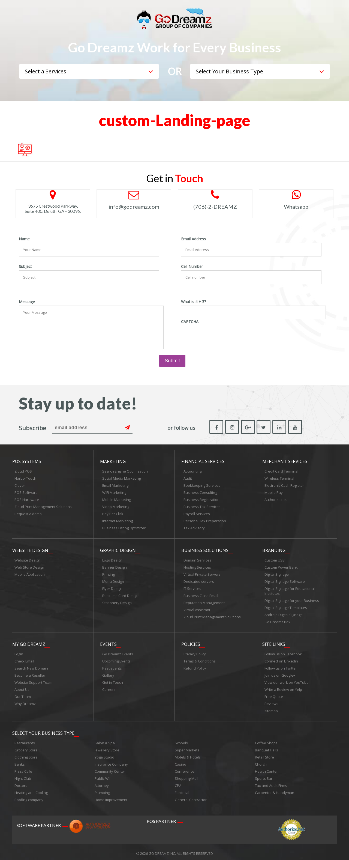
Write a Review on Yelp (283, 687)
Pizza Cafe (23, 768)
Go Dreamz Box (277, 620)
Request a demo (28, 513)
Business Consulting (200, 491)
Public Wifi (103, 775)
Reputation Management (204, 601)
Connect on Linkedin (281, 658)
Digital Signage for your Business (291, 599)
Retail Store (264, 754)
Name (24, 239)
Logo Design (112, 558)
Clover (19, 484)
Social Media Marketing (121, 477)
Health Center (266, 768)
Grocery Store (26, 747)
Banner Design (114, 565)
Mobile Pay (273, 491)
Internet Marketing (117, 520)
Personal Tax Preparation (204, 520)
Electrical (182, 789)
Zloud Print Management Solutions (43, 506)
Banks (19, 761)
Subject (25, 266)
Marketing (113, 461)
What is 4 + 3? (193, 301)
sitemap (271, 708)
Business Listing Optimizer (124, 527)
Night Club (22, 775)
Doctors (20, 782)
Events (108, 642)
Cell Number (192, 266)
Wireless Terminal (279, 477)
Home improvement (111, 796)
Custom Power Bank (281, 565)
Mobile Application (29, 573)
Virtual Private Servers (202, 573)
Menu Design (113, 580)
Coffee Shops (266, 739)
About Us (21, 687)
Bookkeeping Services (201, 484)
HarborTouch (25, 477)
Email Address (193, 239)
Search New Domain (31, 666)
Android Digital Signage (283, 613)
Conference (184, 768)
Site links (273, 642)
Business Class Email (200, 594)
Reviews (271, 701)
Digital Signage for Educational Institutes (289, 590)
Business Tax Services (202, 506)
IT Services (192, 587)
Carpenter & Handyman (274, 789)
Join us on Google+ (279, 673)
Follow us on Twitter (280, 666)
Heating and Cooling (31, 789)
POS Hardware (26, 499)
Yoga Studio (104, 754)
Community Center (110, 768)
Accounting (192, 470)
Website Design (30, 549)
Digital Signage (276, 573)
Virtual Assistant (196, 608)
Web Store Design (29, 565)
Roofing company (28, 796)
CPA (178, 782)
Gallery (108, 673)
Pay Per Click (112, 513)
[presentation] (222, 336)
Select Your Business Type (43, 730)
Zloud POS (23, 470)
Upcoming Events (116, 658)
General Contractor (191, 796)
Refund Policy (194, 666)
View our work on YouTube (286, 680)
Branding (273, 549)
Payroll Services (196, 513)
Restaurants (24, 739)
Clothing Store (26, 754)
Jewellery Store (107, 747)
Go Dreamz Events (117, 651)
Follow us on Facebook (283, 651)
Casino (180, 761)
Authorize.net (275, 499)
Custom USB (274, 558)
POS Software (26, 491)
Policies (190, 642)
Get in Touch (112, 680)
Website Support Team (33, 680)
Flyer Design (112, 587)
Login (18, 651)
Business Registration (201, 499)
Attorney (102, 782)
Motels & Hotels (188, 754)
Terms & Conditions (199, 658)
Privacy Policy (194, 651)
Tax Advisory (194, 527)
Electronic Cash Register (284, 484)
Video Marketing (115, 506)
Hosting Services (197, 565)
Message (27, 301)
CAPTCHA (189, 321)
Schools (181, 739)
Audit (187, 477)
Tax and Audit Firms (271, 782)
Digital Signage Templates (285, 606)
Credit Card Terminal (281, 470)
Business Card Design (120, 594)
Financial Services (202, 461)
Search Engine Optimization (125, 470)
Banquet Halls (266, 747)
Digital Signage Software (284, 580)
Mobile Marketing (116, 499)
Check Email (24, 658)
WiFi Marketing (114, 491)
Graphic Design (118, 549)
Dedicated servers (198, 580)
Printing (108, 573)
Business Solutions (204, 549)
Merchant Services (284, 461)
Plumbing (102, 789)
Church (261, 761)
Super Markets (187, 747)
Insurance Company (111, 761)
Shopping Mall (186, 775)
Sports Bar (263, 775)
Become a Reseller (29, 673)
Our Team (22, 694)
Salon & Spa (105, 739)
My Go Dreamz (28, 642)
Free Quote (273, 694)
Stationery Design (117, 601)
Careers (109, 687)
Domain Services (197, 558)
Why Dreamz (25, 701)
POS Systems (26, 461)
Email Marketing (115, 484)
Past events (112, 666)
